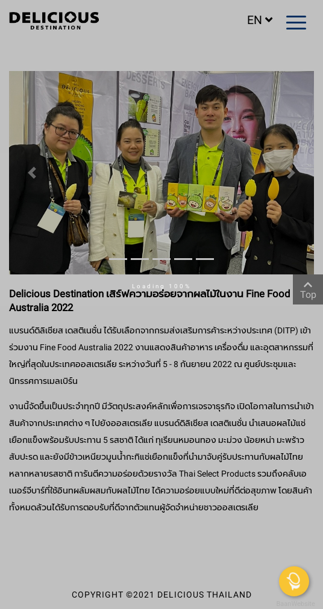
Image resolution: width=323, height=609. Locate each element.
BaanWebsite (295, 604)
